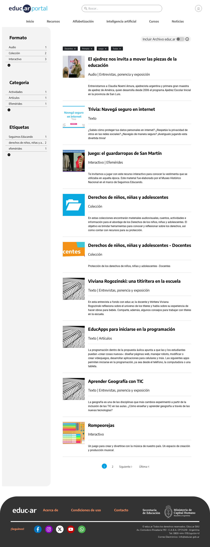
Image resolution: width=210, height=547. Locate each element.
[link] (198, 8)
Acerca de (50, 510)
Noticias (178, 21)
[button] (9, 65)
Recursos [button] (53, 21)
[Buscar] (125, 8)
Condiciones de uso (86, 510)
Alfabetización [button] (83, 21)
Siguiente (126, 467)
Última (144, 467)
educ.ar (149, 526)
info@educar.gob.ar (189, 536)
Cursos (154, 21)
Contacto (121, 510)
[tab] (69, 39)
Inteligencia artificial (121, 21)
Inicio (30, 21)
